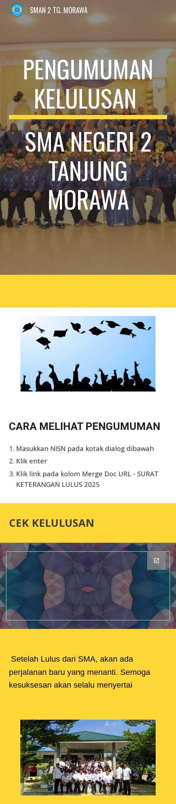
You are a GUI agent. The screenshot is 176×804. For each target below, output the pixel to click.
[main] (88, 137)
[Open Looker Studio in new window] (156, 560)
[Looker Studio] (88, 585)
